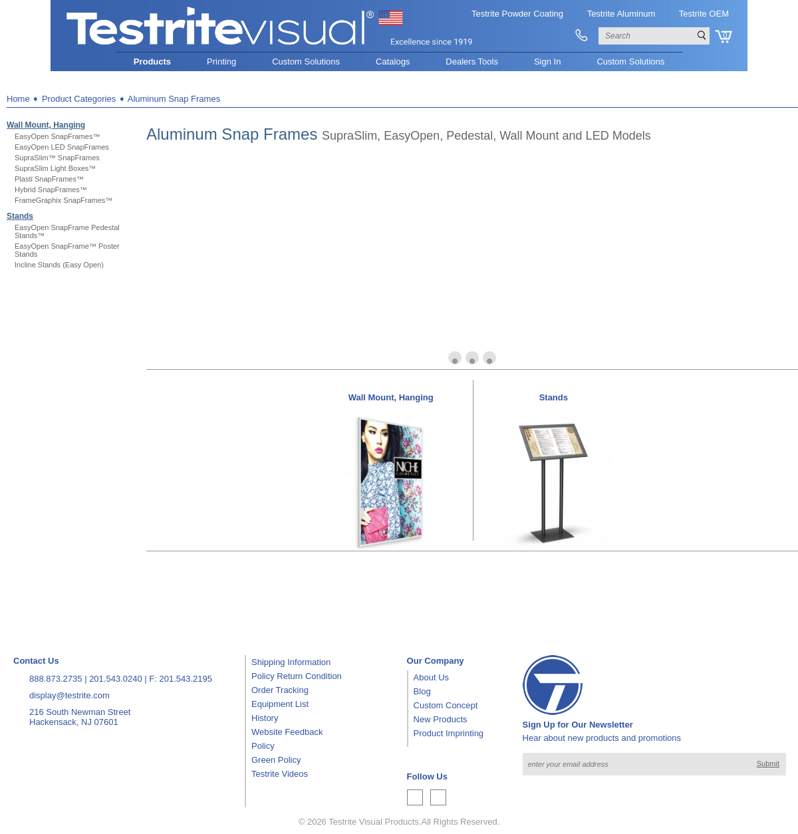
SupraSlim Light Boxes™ (55, 168)
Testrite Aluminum (621, 14)
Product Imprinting (449, 733)
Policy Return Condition (296, 676)
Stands (20, 216)
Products (152, 62)
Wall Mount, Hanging (46, 125)
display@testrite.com (69, 695)
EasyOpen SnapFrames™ (57, 136)
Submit (768, 763)
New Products (440, 719)
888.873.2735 (55, 679)
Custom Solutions (306, 62)
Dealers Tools (472, 62)
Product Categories (79, 99)
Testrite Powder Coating (517, 14)
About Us (431, 677)
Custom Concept (446, 705)
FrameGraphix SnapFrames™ (63, 200)
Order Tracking (280, 690)
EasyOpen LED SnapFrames (62, 147)
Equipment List (280, 704)
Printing (221, 62)
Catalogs (393, 62)
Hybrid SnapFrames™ (51, 190)
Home (18, 99)
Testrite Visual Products (374, 822)
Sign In (547, 62)
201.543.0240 (115, 679)
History (264, 718)
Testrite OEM (704, 14)
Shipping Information (291, 662)
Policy (263, 746)
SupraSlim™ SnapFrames (57, 158)
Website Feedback (287, 732)
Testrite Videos (279, 774)
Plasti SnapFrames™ (49, 179)
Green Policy (276, 760)
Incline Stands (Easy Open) (59, 265)
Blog (422, 691)
